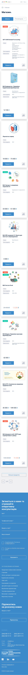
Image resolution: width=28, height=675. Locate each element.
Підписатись (14, 620)
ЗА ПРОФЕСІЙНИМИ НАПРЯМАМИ (10, 566)
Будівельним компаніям (8, 578)
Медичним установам (7, 596)
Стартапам (4, 572)
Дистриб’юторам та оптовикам (10, 586)
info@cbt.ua (10, 641)
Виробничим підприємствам (9, 588)
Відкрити (8, 65)
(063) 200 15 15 (18, 633)
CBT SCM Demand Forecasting (11, 39)
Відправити (14, 557)
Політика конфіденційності (8, 664)
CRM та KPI (4, 580)
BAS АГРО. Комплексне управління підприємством (13, 384)
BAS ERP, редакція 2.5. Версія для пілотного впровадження (12, 236)
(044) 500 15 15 (6, 633)
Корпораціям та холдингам (9, 583)
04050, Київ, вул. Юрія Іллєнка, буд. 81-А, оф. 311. (16, 645)
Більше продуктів (14, 475)
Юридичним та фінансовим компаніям (11, 570)
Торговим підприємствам (8, 591)
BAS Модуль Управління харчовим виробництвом (12, 334)
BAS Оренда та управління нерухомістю (10, 185)
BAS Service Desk (8, 285)
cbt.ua (9, 643)
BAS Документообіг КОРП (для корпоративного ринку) (12, 435)
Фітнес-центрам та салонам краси (10, 575)
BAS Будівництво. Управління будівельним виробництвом (11, 87)
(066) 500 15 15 (6, 636)
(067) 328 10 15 (18, 636)
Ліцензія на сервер (8, 136)
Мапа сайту (4, 666)
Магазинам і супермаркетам (9, 594)
